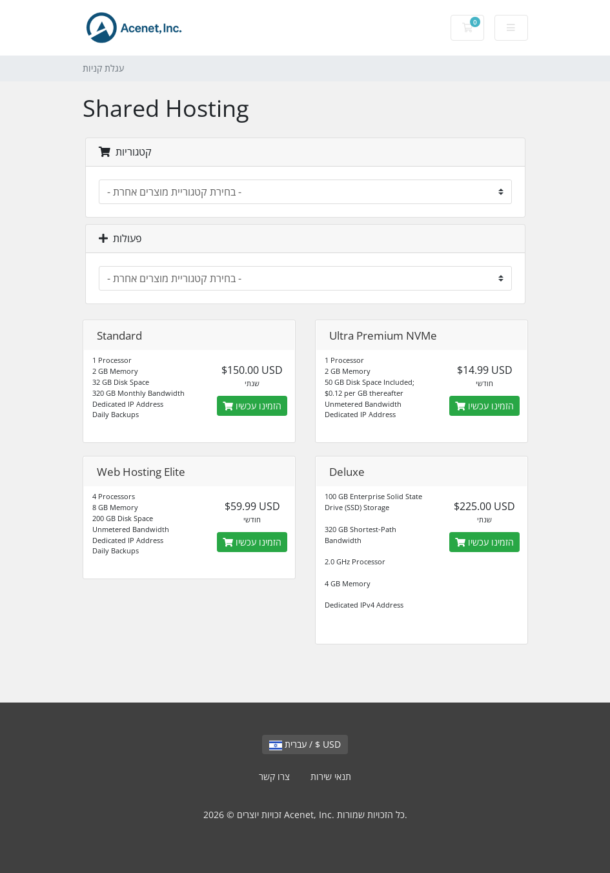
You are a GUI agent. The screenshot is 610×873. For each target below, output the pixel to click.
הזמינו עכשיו (252, 406)
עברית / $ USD (305, 744)
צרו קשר (274, 776)
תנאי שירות (330, 776)
